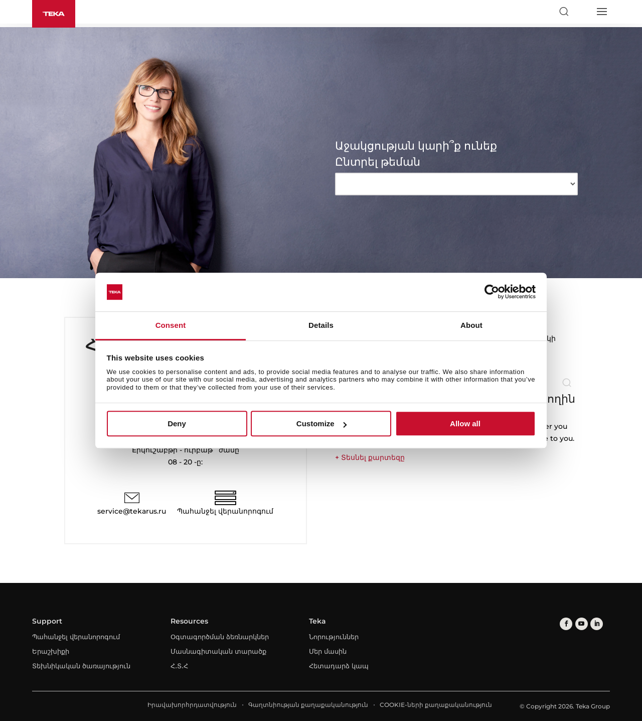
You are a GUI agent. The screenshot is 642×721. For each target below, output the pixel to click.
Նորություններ (334, 637)
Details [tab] (321, 325)
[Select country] (582, 11)
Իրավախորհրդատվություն (192, 704)
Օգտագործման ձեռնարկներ (220, 637)
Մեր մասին (328, 651)
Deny (177, 423)
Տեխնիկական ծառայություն (81, 666)
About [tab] (471, 325)
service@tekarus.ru (131, 511)
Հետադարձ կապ (339, 666)
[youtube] (581, 624)
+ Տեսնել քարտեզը (370, 457)
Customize (321, 423)
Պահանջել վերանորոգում (225, 511)
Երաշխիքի (50, 651)
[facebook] (566, 624)
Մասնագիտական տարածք (218, 651)
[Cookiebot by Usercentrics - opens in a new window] (492, 292)
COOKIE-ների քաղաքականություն (436, 704)
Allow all (465, 423)
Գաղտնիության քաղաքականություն (308, 704)
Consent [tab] (170, 325)
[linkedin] (596, 624)
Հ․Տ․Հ (179, 666)
